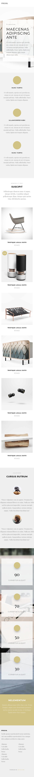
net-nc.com (21, 769)
